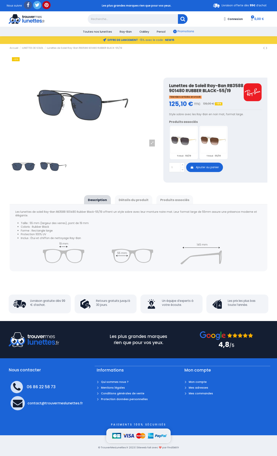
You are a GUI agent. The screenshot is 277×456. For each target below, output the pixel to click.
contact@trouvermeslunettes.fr (55, 403)
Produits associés (174, 200)
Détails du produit (134, 200)
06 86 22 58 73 (41, 387)
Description (97, 200)
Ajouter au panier (204, 167)
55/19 (184, 155)
